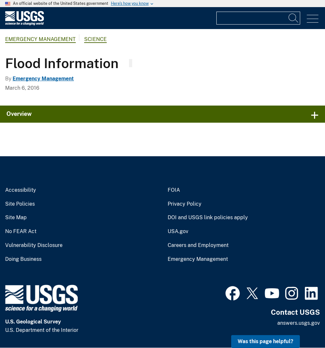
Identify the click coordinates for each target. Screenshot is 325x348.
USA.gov (178, 231)
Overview (19, 113)
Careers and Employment (198, 245)
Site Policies (20, 204)
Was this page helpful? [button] (265, 341)
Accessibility (20, 190)
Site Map (16, 217)
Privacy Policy (185, 204)
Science (95, 39)
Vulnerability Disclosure (34, 245)
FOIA (174, 190)
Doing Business (23, 259)
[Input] (258, 18)
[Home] (24, 24)
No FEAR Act (20, 231)
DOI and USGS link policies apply (208, 217)
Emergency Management (40, 39)
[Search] (293, 18)
